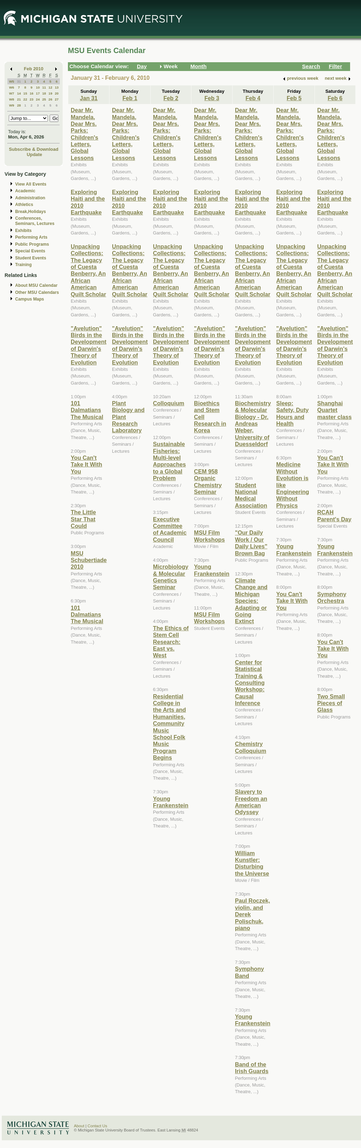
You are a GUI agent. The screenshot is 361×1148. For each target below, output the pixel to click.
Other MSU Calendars (37, 292)
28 (19, 105)
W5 (11, 81)
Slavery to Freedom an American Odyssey (251, 801)
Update (34, 154)
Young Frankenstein (171, 801)
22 (25, 99)
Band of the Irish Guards (251, 1067)
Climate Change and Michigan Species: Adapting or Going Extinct (251, 600)
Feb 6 (335, 98)
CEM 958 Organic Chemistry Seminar (208, 481)
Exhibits (23, 230)
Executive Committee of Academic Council (169, 529)
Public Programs (32, 244)
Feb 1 (129, 98)
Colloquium (168, 403)
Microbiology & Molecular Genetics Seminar (171, 576)
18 (44, 93)
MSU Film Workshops (209, 535)
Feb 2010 (33, 68)
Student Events (30, 258)
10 (38, 87)
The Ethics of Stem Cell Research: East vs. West (171, 642)
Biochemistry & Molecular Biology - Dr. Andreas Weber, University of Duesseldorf (253, 423)
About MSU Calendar (36, 285)
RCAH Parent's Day (334, 515)
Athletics (24, 204)
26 (50, 99)
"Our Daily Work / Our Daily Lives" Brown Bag (251, 542)
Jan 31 (88, 98)
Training (23, 264)
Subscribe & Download (33, 149)
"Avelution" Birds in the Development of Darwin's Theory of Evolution (88, 345)
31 (19, 81)
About (79, 1126)
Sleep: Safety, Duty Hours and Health (292, 413)
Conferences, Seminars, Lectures (35, 221)
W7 (11, 93)
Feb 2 (170, 98)
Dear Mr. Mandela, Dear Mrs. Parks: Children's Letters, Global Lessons (84, 134)
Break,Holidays (30, 211)
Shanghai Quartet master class (334, 410)
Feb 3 (211, 98)
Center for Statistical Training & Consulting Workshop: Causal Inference (250, 682)
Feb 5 (294, 98)
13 (57, 87)
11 (44, 87)
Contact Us (97, 1126)
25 (44, 99)
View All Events (30, 184)
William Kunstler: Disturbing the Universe (252, 863)
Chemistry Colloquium (250, 747)
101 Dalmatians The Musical (87, 410)
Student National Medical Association (251, 495)
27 (57, 99)
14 (19, 93)
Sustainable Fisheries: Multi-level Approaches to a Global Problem (169, 461)
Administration (30, 197)
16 (31, 93)
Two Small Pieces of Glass (331, 703)
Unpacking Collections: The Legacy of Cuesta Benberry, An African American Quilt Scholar (88, 270)
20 (57, 93)
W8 (11, 99)
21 (19, 99)
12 (50, 87)
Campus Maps (29, 299)
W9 (11, 105)
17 (38, 93)
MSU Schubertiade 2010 (89, 560)
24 (38, 99)
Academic (25, 190)
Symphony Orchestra (332, 597)
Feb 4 (253, 98)
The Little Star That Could (83, 519)
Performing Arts (31, 237)
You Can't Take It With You (86, 464)
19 (50, 93)
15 (25, 93)
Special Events (30, 251)
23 (31, 99)
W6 (11, 87)
